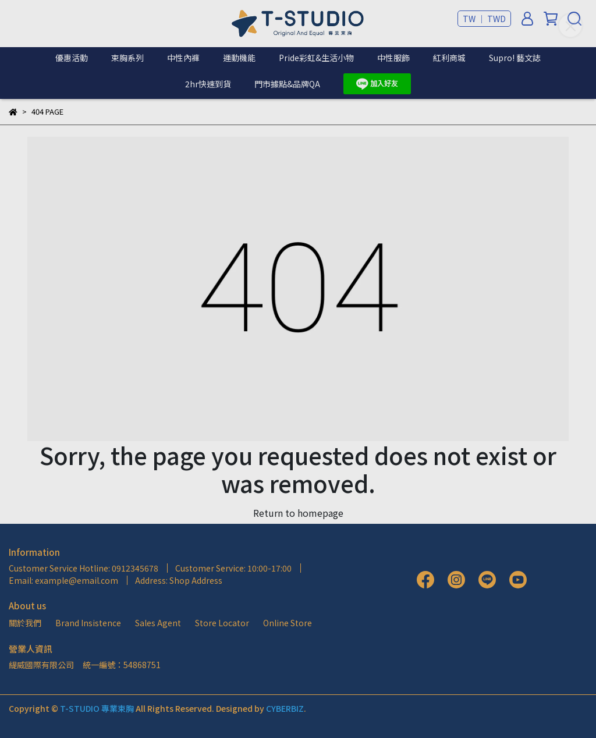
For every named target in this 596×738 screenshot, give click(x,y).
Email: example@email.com (63, 580)
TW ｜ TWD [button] (484, 18)
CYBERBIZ (285, 708)
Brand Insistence (88, 623)
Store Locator (222, 623)
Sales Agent (158, 623)
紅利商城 (449, 57)
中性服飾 (393, 57)
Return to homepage (298, 513)
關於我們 (25, 623)
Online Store (287, 623)
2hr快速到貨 (208, 84)
